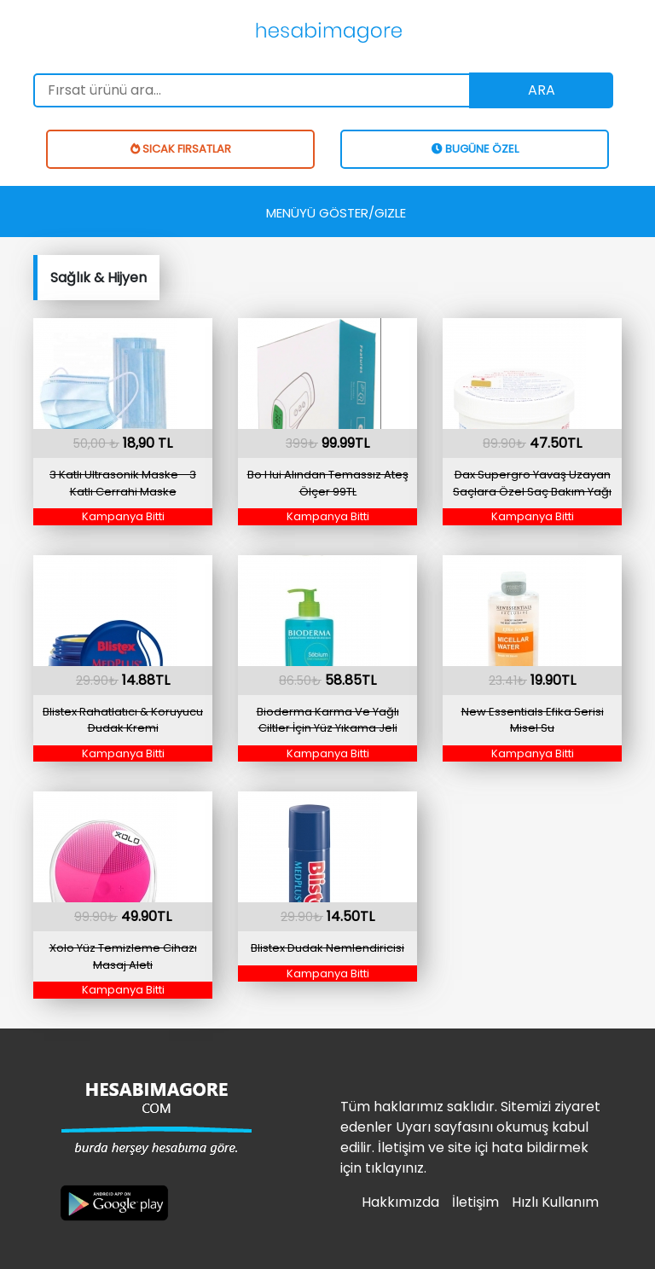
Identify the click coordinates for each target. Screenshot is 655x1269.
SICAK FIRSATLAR (180, 149)
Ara (541, 90)
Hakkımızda (400, 1202)
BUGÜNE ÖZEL (475, 149)
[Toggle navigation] (336, 211)
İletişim (475, 1202)
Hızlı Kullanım (555, 1202)
